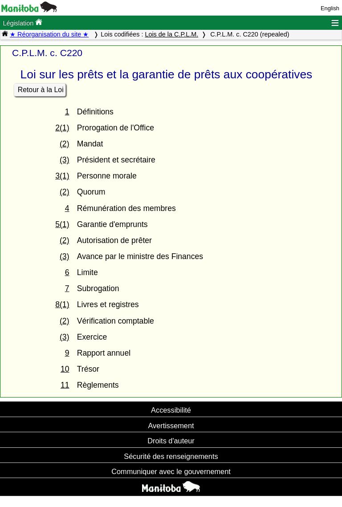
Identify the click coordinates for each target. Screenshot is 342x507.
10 (65, 369)
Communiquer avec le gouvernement (170, 471)
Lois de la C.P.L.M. (171, 34)
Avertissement (171, 426)
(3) (64, 159)
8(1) (62, 304)
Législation (22, 22)
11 (65, 385)
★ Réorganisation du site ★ (49, 34)
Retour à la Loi (41, 89)
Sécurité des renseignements (171, 456)
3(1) (62, 175)
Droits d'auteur (171, 441)
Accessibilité (171, 410)
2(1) (62, 127)
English (330, 8)
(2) (64, 143)
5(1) (62, 224)
